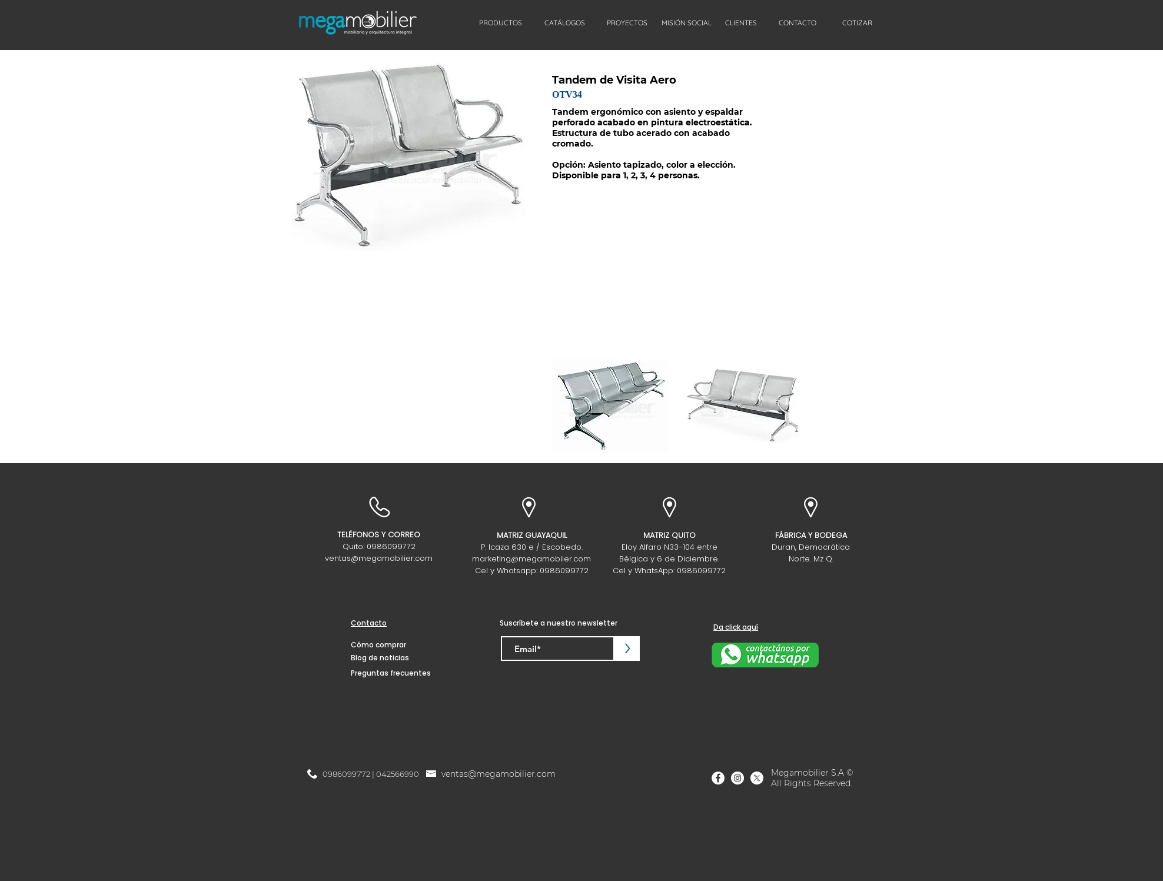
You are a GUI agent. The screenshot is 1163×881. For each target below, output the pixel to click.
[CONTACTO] (797, 23)
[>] (627, 648)
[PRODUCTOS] (500, 23)
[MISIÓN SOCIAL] (686, 23)
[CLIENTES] (741, 23)
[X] (756, 778)
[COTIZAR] (857, 23)
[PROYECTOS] (627, 23)
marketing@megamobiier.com (531, 558)
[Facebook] (718, 778)
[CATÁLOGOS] (565, 23)
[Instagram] (737, 778)
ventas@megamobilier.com (379, 558)
